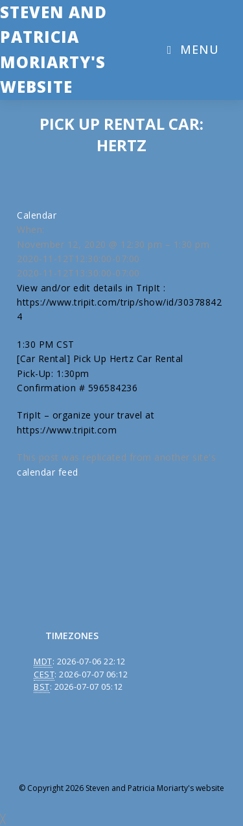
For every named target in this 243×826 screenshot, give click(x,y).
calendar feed (47, 472)
